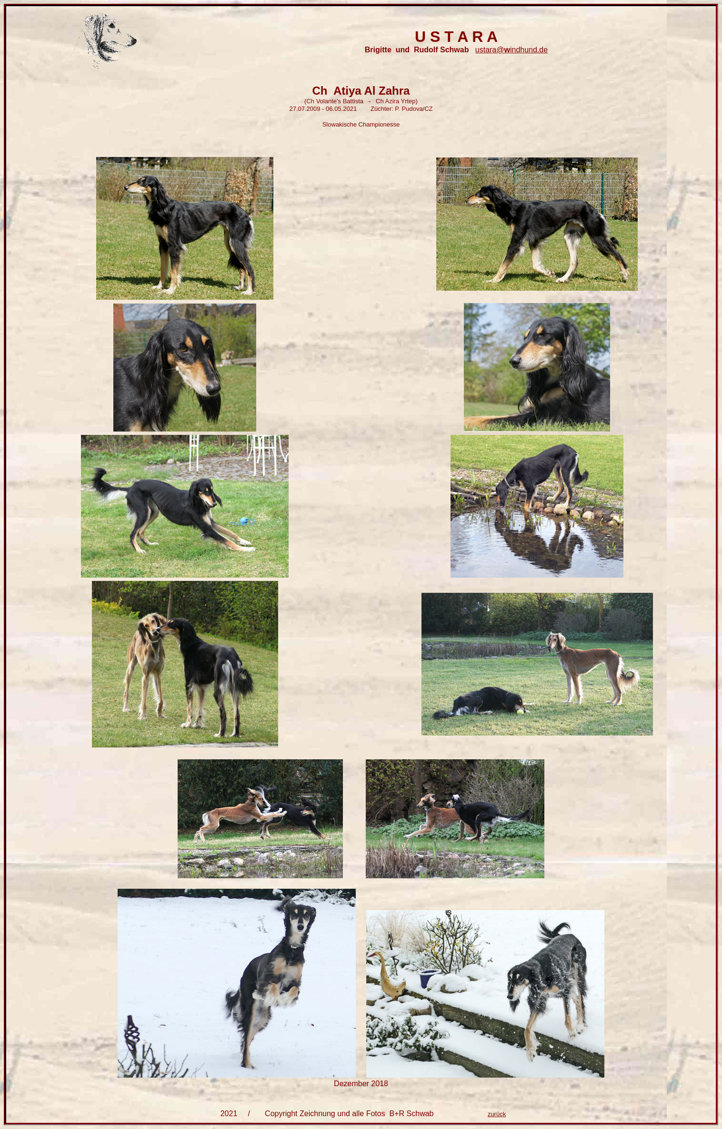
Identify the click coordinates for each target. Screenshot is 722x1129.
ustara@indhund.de (511, 50)
